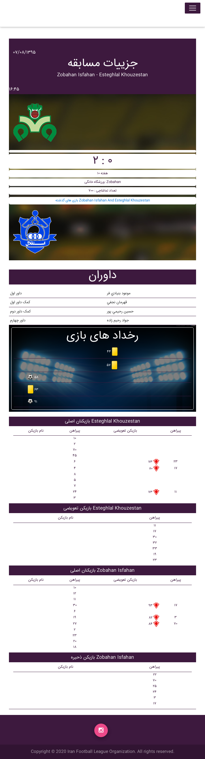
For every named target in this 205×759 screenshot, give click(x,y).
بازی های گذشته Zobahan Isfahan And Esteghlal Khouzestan (102, 200)
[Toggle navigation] (192, 9)
